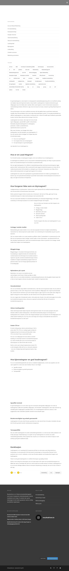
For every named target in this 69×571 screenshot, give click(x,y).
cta (51, 473)
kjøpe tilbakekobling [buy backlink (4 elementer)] (44, 72)
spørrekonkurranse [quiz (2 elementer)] (42, 84)
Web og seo (38, 504)
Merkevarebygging (40, 501)
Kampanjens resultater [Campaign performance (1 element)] (24, 75)
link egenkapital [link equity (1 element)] (12, 84)
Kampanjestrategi (12, 32)
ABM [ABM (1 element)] (17, 67)
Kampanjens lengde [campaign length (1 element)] (13, 75)
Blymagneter (11, 47)
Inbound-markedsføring (13, 41)
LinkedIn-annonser (12, 52)
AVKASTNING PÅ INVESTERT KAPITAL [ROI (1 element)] (16, 87)
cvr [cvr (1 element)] (9, 78)
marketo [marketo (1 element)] (20, 84)
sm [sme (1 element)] (32, 87)
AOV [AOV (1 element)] (14, 69)
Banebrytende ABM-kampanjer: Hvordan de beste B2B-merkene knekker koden (18, 516)
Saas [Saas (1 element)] (28, 87)
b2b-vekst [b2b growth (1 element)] (27, 69)
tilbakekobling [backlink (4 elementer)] (35, 69)
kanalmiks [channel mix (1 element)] (34, 75)
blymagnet (58, 473)
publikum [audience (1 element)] (20, 69)
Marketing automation (13, 55)
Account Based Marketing (14, 26)
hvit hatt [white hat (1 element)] (17, 90)
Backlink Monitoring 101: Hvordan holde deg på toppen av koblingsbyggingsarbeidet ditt (19, 523)
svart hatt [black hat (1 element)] (24, 72)
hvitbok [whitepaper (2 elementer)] (23, 90)
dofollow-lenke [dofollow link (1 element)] (17, 78)
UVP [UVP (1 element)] (55, 87)
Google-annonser (12, 35)
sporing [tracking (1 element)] (44, 87)
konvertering (44, 473)
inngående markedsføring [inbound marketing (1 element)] (47, 78)
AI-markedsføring (12, 29)
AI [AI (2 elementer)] (9, 69)
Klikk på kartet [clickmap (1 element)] (42, 75)
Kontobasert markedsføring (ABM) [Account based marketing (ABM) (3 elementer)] (28, 67)
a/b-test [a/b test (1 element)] (10, 67)
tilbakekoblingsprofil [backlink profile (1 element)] (46, 69)
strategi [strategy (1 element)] (38, 87)
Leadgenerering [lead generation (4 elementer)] (21, 81)
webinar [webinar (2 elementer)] (10, 90)
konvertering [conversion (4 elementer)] (51, 75)
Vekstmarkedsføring (12, 38)
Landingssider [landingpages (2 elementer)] (12, 81)
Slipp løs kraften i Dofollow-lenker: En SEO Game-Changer (19, 519)
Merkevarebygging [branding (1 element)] (33, 72)
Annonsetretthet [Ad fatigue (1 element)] (50, 67)
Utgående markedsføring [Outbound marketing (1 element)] (30, 84)
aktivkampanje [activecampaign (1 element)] (41, 67)
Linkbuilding (11, 49)
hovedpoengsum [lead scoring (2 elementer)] (38, 81)
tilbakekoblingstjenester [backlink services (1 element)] (14, 72)
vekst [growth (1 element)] (24, 78)
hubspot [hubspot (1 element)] (37, 78)
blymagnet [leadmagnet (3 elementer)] (29, 81)
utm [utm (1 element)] (50, 87)
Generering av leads (40, 498)
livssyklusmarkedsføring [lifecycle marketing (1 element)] (49, 81)
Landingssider (11, 44)
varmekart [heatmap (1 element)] (30, 78)
